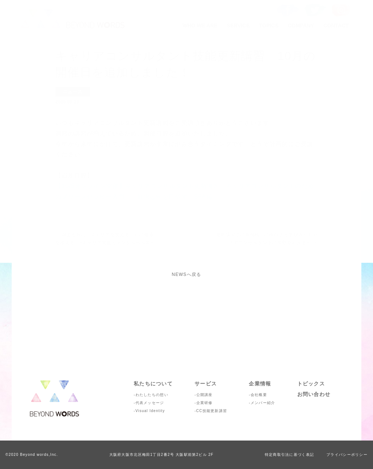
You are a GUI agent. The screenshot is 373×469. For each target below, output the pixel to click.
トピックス (311, 384)
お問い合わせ (314, 394)
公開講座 (204, 395)
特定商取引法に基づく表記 (289, 455)
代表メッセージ (150, 403)
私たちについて (153, 384)
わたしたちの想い (152, 395)
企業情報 (260, 384)
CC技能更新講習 (211, 411)
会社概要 (259, 395)
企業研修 (204, 403)
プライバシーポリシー (347, 455)
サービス (206, 384)
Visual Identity (150, 411)
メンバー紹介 (263, 403)
